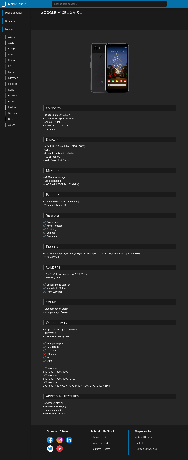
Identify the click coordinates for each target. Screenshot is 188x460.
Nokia (11, 89)
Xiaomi (11, 125)
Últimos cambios (99, 437)
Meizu (11, 72)
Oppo (11, 101)
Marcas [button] (9, 29)
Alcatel (11, 37)
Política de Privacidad (146, 449)
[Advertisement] (109, 24)
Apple (11, 42)
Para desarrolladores (101, 443)
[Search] (109, 4)
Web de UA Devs (143, 437)
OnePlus (12, 95)
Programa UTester (100, 449)
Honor (11, 54)
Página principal (13, 12)
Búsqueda (10, 21)
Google (12, 48)
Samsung (13, 113)
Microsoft (13, 78)
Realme (12, 107)
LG (9, 66)
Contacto (139, 443)
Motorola (12, 83)
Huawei (12, 60)
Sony (10, 119)
